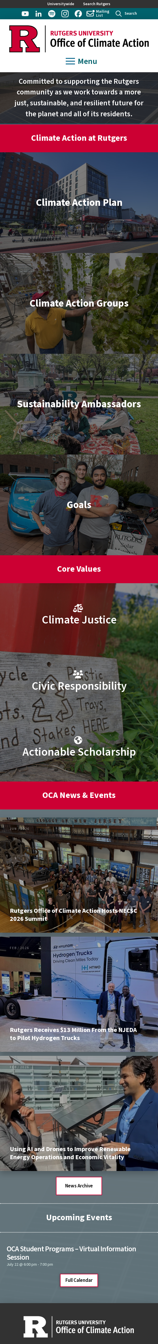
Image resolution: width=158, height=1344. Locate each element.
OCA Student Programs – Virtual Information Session (71, 1253)
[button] (126, 14)
